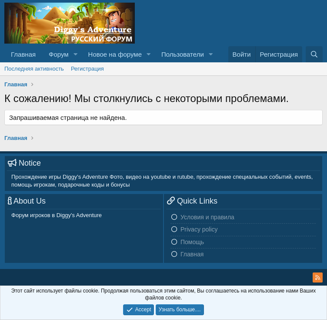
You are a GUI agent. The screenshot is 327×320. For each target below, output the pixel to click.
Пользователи (182, 54)
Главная (23, 54)
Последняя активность (34, 68)
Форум (59, 54)
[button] (76, 54)
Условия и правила (207, 217)
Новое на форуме (115, 54)
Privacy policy (199, 229)
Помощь (192, 241)
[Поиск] (314, 54)
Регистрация (87, 68)
